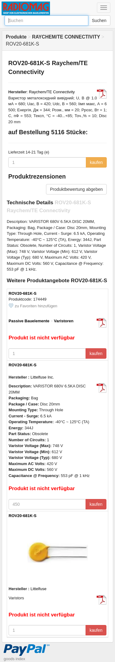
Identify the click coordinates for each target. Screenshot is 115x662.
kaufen (96, 162)
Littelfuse (39, 588)
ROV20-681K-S (22, 293)
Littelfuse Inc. (42, 377)
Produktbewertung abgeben (76, 189)
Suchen (99, 20)
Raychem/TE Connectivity (52, 92)
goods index (14, 658)
